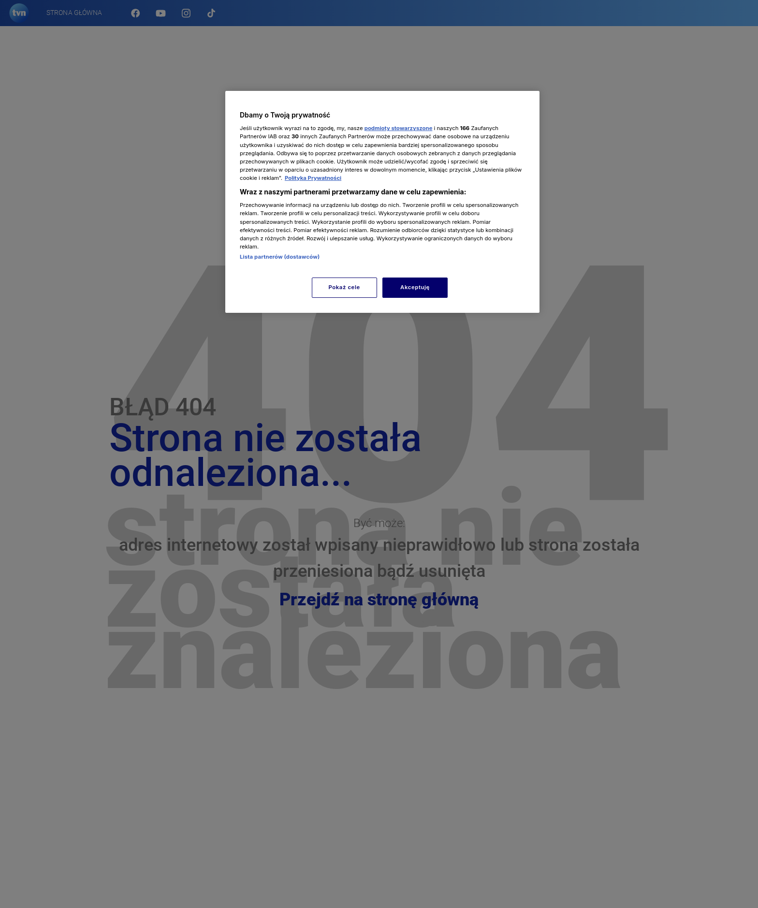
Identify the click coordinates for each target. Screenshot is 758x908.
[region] (382, 202)
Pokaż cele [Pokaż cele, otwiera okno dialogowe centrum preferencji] (344, 287)
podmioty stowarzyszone (398, 128)
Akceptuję (415, 287)
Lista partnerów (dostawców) (280, 256)
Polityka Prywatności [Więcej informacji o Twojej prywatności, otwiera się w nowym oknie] (313, 178)
